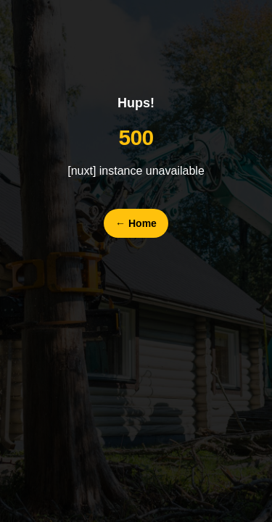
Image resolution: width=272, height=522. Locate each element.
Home (136, 223)
